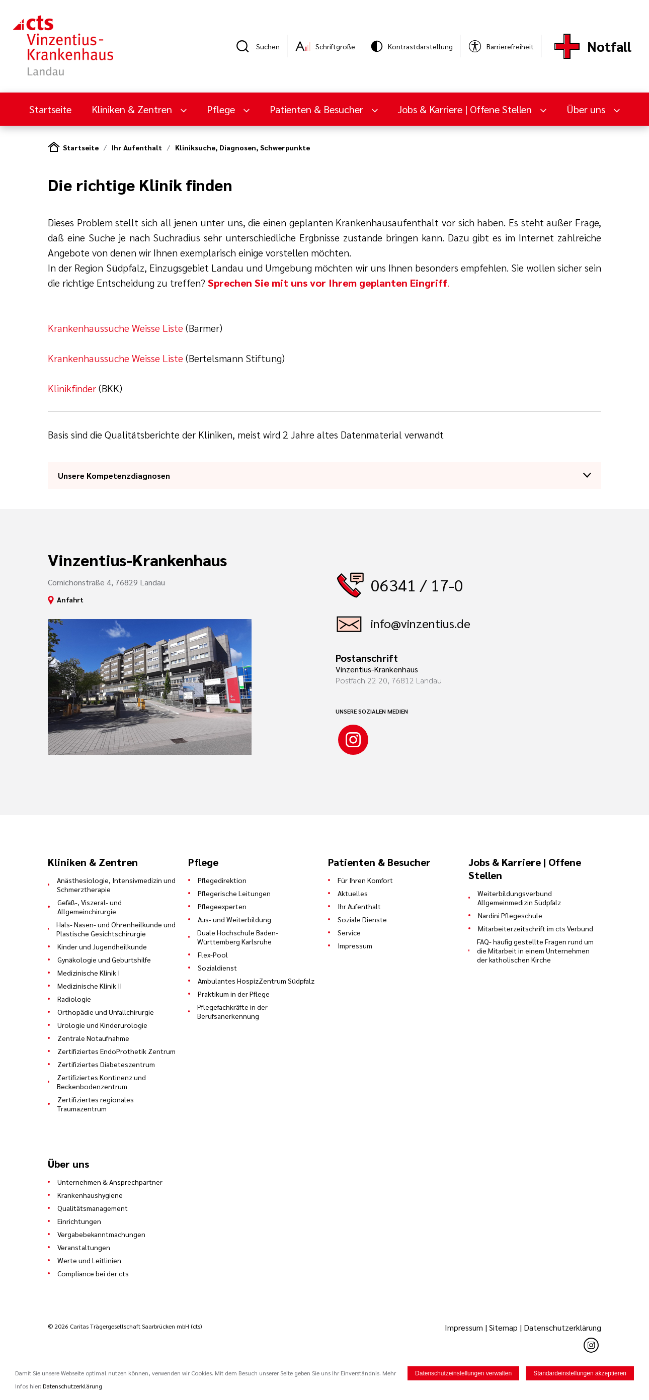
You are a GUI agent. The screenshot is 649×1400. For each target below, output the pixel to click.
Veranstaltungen (83, 1247)
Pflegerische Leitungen (234, 893)
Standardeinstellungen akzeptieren (579, 1373)
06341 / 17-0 (417, 584)
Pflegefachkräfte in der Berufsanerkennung (232, 1011)
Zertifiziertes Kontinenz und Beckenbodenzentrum (101, 1082)
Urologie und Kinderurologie (102, 1024)
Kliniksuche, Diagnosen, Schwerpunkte (242, 147)
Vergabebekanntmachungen (101, 1234)
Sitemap (503, 1327)
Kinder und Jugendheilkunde (102, 946)
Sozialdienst (217, 967)
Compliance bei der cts (93, 1273)
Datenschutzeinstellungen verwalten (463, 1373)
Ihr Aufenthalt (137, 147)
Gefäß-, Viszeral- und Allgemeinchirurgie (89, 907)
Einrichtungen (79, 1221)
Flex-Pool (213, 954)
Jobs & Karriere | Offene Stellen (466, 109)
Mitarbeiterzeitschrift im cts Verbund (535, 928)
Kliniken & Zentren (133, 109)
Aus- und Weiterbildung (234, 919)
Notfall (609, 46)
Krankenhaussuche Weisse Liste (117, 327)
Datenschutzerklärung (562, 1327)
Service (349, 932)
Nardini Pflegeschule (510, 915)
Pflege (222, 109)
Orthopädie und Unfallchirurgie (105, 1011)
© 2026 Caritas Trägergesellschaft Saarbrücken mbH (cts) (125, 1326)
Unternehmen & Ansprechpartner (110, 1181)
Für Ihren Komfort (365, 880)
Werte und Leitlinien (89, 1260)
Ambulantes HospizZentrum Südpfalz (256, 980)
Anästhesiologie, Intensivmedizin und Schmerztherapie (116, 885)
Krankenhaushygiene (90, 1194)
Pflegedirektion (222, 880)
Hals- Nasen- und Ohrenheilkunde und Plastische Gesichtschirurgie (116, 929)
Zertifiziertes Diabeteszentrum (106, 1064)
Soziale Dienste (362, 919)
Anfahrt (70, 599)
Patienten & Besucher (318, 109)
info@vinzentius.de (420, 623)
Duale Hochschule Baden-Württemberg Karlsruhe (237, 937)
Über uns (587, 109)
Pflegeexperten (222, 906)
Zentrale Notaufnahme (93, 1037)
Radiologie (74, 998)
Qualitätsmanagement (92, 1207)
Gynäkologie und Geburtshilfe (104, 959)
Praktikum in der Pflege (234, 993)
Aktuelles (353, 893)
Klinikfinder (72, 388)
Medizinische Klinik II (89, 985)
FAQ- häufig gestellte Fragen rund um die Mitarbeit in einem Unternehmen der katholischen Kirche (535, 950)
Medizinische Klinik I (88, 972)
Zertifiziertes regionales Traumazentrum (95, 1104)
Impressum (355, 945)
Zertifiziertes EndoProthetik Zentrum (116, 1051)
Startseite (50, 109)
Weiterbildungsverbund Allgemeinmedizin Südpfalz (519, 898)
